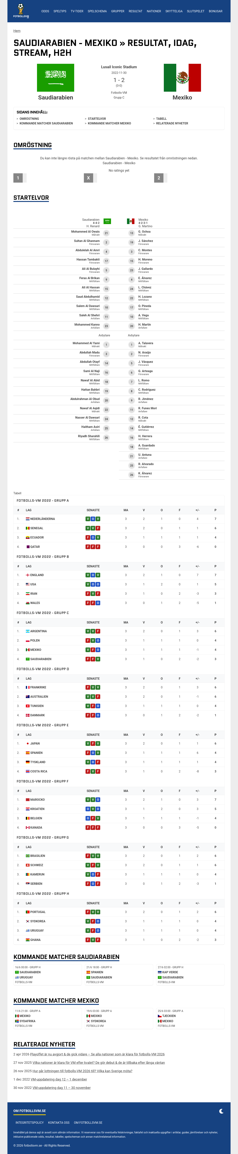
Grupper (117, 11)
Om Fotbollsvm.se (88, 1122)
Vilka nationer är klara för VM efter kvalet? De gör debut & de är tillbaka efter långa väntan (99, 1063)
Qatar (35, 547)
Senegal (36, 528)
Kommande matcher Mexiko (109, 123)
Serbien (36, 883)
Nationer (154, 11)
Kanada (36, 827)
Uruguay (37, 930)
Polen (35, 640)
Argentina (38, 631)
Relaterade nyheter (172, 123)
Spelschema (97, 11)
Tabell (161, 118)
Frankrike (38, 687)
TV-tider (77, 11)
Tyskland (37, 762)
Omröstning (29, 118)
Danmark (37, 715)
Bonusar (215, 11)
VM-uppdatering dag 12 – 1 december (59, 1079)
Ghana (35, 940)
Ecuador (37, 537)
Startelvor (97, 118)
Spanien (36, 753)
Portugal (38, 912)
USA (33, 584)
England (37, 575)
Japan (35, 743)
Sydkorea (37, 921)
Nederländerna (42, 519)
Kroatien (37, 809)
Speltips (60, 11)
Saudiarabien (40, 659)
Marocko (37, 799)
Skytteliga (174, 11)
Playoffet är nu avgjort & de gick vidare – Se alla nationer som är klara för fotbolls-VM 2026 (97, 1054)
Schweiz (36, 865)
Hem (16, 31)
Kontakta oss (59, 1122)
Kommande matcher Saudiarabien (46, 123)
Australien (39, 696)
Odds (45, 11)
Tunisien (37, 706)
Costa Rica (38, 771)
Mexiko (35, 650)
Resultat (135, 11)
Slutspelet (196, 11)
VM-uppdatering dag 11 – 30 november (62, 1088)
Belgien (36, 818)
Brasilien (37, 856)
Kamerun (37, 874)
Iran (33, 593)
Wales (35, 603)
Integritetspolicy (30, 1122)
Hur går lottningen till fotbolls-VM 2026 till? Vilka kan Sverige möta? (82, 1071)
